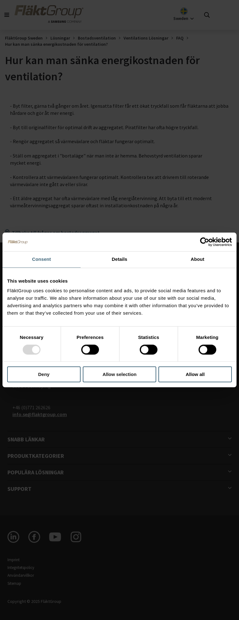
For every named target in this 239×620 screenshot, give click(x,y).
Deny (43, 374)
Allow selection (119, 374)
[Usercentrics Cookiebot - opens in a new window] (204, 242)
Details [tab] (119, 259)
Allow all (195, 374)
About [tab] (197, 259)
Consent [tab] (41, 259)
